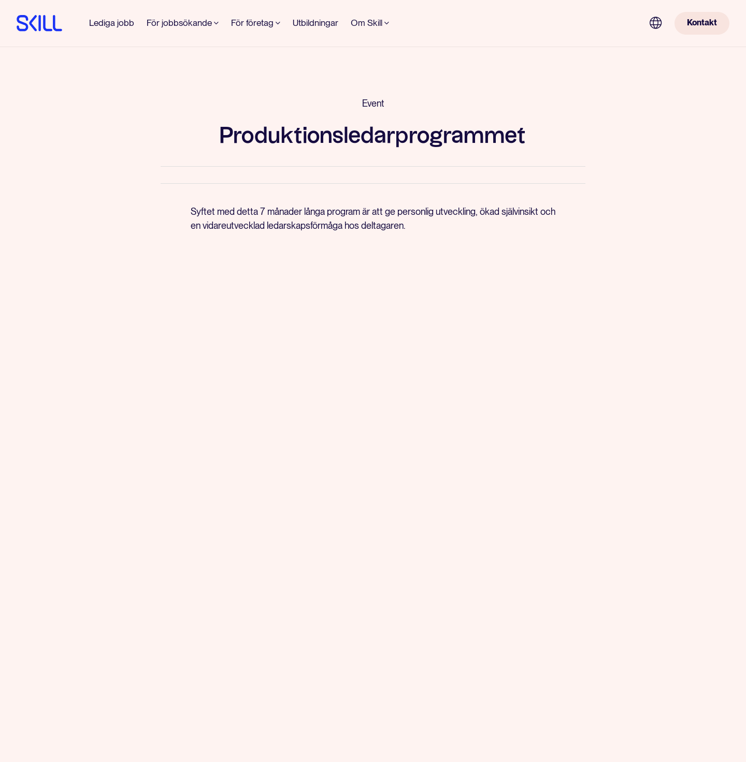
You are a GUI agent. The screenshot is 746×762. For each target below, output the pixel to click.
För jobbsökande (179, 23)
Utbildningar (315, 23)
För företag (252, 23)
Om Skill (366, 23)
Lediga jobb (111, 23)
